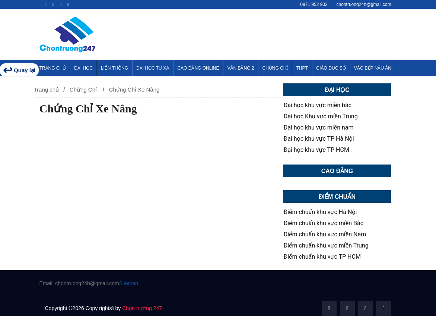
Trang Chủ (52, 68)
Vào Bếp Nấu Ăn (372, 68)
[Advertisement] (294, 33)
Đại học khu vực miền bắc (317, 105)
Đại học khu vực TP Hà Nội (318, 138)
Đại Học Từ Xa (152, 68)
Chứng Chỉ (275, 68)
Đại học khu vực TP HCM (316, 150)
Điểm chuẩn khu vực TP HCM (321, 256)
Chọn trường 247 (142, 308)
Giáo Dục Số (331, 68)
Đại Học (83, 68)
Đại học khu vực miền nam (318, 127)
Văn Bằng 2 (240, 68)
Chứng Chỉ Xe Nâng (134, 89)
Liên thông (114, 68)
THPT (302, 68)
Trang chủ (46, 89)
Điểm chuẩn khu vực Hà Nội (320, 212)
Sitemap (128, 283)
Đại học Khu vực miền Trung (320, 116)
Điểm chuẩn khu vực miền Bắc (323, 223)
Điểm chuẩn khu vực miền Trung (325, 245)
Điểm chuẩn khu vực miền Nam (324, 234)
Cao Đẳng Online (198, 68)
